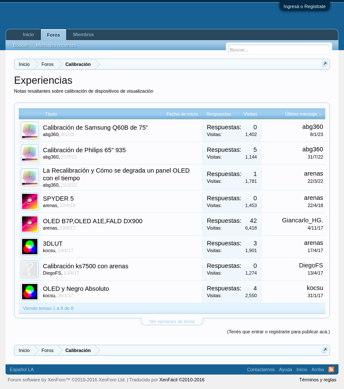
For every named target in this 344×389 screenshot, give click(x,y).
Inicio (28, 34)
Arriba (318, 369)
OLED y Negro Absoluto (76, 288)
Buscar (20, 45)
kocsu (49, 250)
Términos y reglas (317, 379)
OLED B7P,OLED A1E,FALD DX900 (92, 221)
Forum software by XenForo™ (67, 379)
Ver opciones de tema (172, 321)
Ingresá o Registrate (305, 6)
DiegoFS (52, 272)
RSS (331, 369)
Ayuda (285, 369)
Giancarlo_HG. (302, 220)
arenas (313, 173)
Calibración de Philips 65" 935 (84, 150)
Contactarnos (260, 369)
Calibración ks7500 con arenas (85, 266)
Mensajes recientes (56, 45)
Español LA (22, 369)
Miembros (83, 34)
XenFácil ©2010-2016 (182, 379)
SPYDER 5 (58, 198)
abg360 (51, 134)
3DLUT (52, 243)
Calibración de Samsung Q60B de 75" (95, 127)
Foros (53, 34)
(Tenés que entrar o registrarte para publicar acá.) (278, 331)
